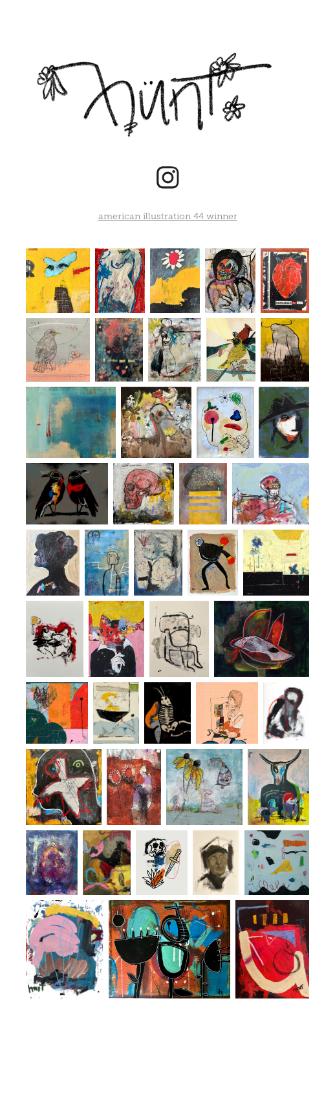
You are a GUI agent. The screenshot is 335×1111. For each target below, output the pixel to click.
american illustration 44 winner (167, 216)
